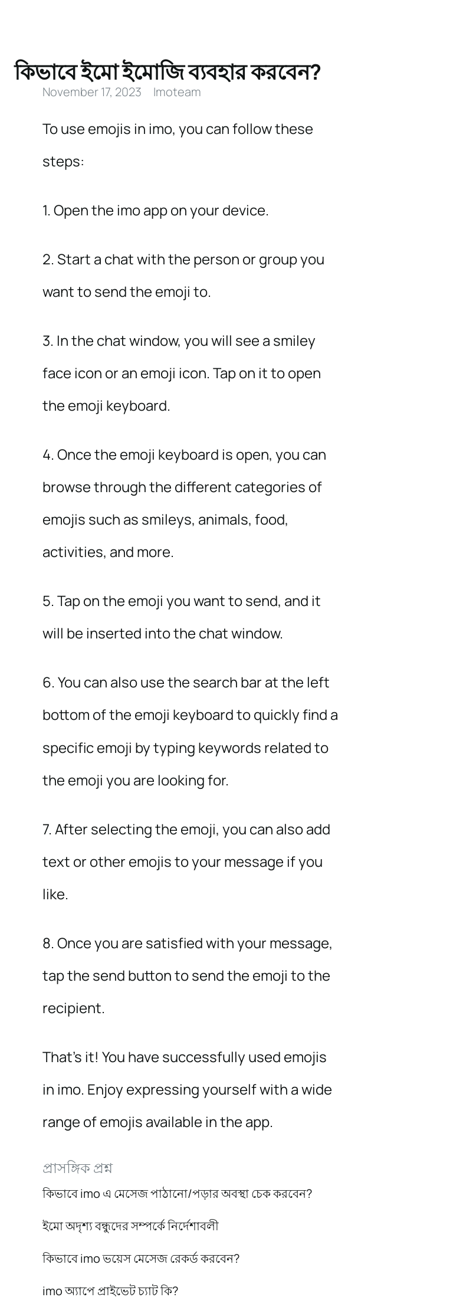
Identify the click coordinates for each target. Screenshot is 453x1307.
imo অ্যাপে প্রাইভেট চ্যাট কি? (110, 1291)
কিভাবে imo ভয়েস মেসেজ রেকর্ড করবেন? (140, 1258)
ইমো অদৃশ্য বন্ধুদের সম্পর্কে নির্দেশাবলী (130, 1226)
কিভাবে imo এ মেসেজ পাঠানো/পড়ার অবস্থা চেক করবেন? (177, 1193)
